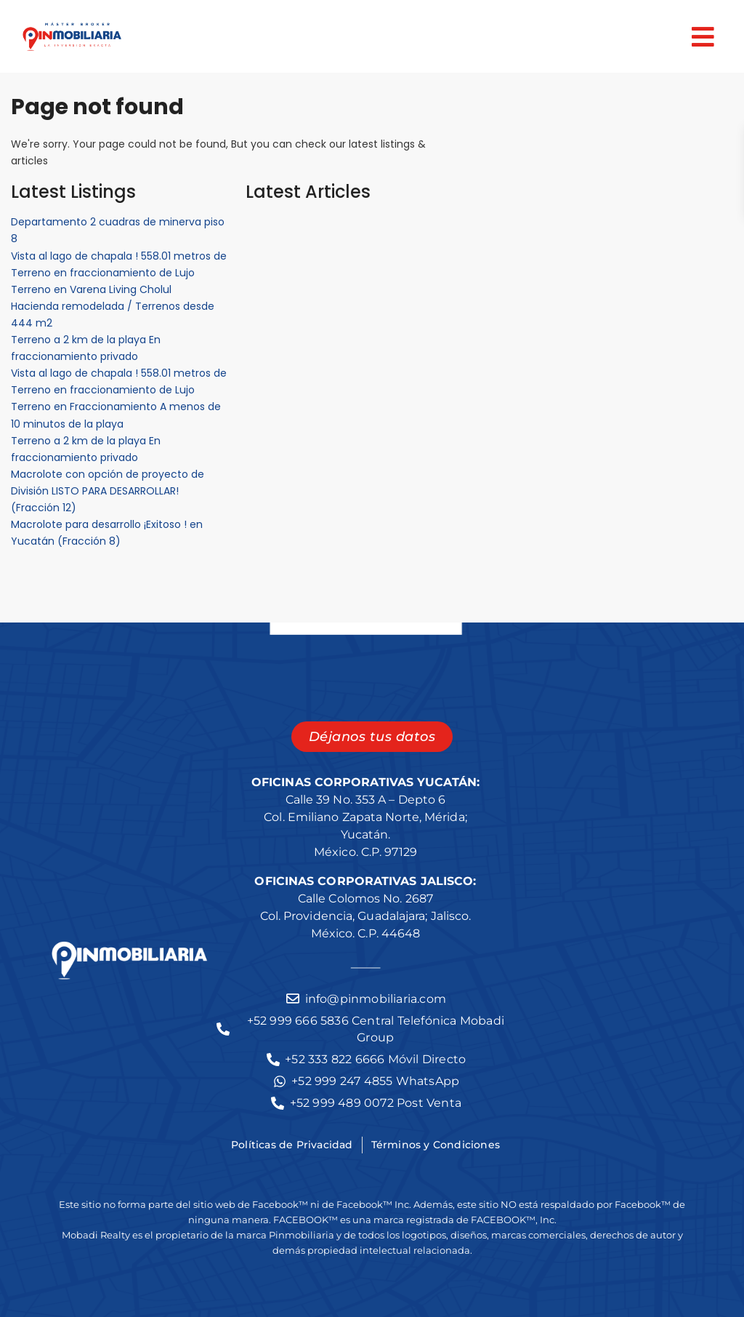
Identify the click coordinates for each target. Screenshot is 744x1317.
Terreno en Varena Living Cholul (91, 289)
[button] (429, 36)
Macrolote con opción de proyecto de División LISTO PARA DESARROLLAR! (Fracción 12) (107, 491)
